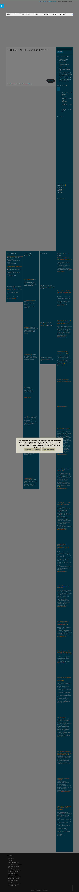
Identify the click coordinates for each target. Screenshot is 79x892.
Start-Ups (46, 14)
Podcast (55, 14)
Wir (15, 14)
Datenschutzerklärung (48, 449)
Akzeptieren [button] (28, 449)
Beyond (63, 14)
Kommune (36, 14)
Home (9, 14)
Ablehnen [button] (37, 449)
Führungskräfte (24, 14)
